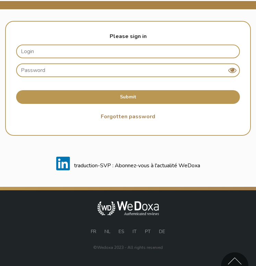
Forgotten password (128, 116)
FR (93, 231)
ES (121, 231)
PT (148, 231)
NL (107, 231)
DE (162, 231)
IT (135, 231)
